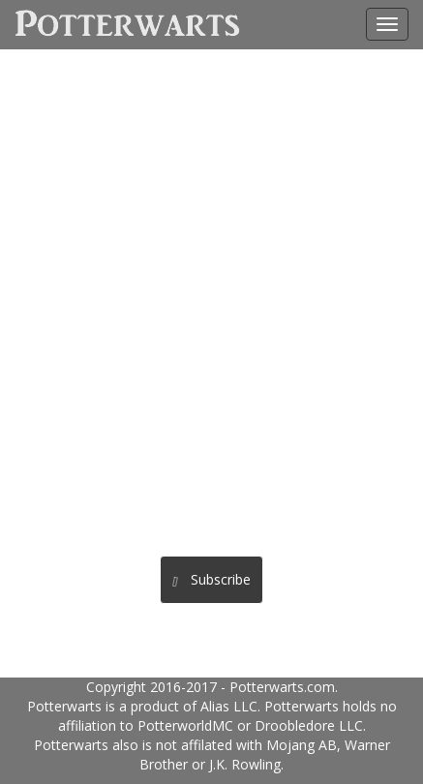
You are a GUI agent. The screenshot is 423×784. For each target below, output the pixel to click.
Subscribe (211, 579)
